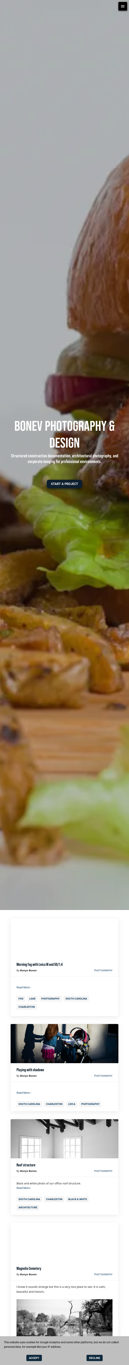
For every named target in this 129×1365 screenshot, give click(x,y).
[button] (64, 484)
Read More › (24, 987)
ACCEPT (34, 1358)
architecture (27, 1207)
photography (103, 970)
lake (32, 998)
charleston (26, 1006)
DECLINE (94, 1358)
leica (71, 1104)
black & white (77, 1199)
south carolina (76, 998)
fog (20, 998)
